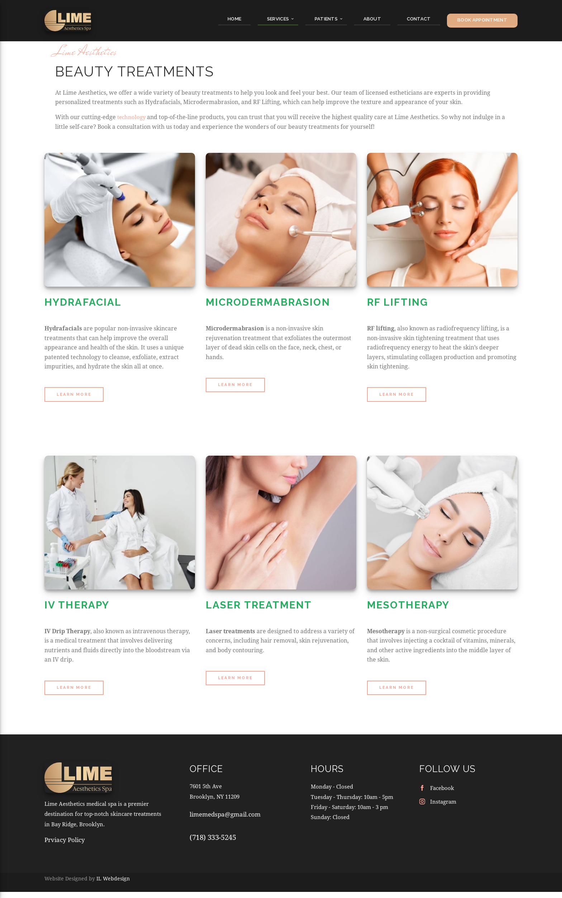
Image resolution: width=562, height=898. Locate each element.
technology (132, 158)
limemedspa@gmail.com (225, 856)
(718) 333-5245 (213, 879)
